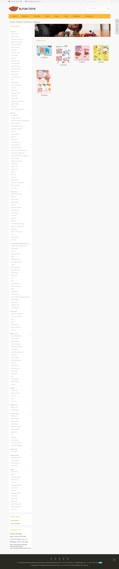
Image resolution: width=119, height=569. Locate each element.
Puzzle (13, 265)
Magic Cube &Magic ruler (18, 246)
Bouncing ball (15, 284)
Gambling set (15, 300)
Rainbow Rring (15, 270)
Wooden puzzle (15, 477)
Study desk (14, 302)
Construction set (16, 85)
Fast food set (15, 134)
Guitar (13, 322)
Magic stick (14, 180)
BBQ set (13, 137)
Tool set (13, 88)
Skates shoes (15, 382)
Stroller (13, 205)
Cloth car (14, 216)
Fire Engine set (15, 93)
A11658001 (44, 57)
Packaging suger (16, 485)
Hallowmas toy (15, 463)
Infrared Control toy (17, 39)
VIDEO (47, 16)
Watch (13, 474)
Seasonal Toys (14, 455)
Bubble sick (14, 421)
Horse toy (14, 177)
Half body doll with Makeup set (20, 121)
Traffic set (14, 96)
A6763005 (63, 65)
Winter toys (13, 449)
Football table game (17, 352)
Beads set (14, 140)
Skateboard (14, 410)
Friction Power (15, 47)
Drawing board (15, 254)
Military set (14, 99)
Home (15, 16)
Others (12, 469)
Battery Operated (16, 42)
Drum (13, 319)
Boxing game (15, 357)
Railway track (15, 72)
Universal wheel (15, 45)
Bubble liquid (15, 429)
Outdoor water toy (16, 443)
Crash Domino (15, 294)
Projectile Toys (15, 61)
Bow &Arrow (14, 366)
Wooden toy (14, 480)
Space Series (15, 104)
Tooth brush (14, 488)
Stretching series (16, 504)
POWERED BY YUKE (79, 565)
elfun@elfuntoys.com (33, 1)
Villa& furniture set (16, 161)
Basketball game (16, 336)
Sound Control (15, 69)
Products (37, 16)
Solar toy (13, 509)
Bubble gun (36, 22)
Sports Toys (13, 334)
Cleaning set (15, 158)
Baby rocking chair (16, 232)
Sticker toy (14, 501)
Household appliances (18, 153)
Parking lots (14, 74)
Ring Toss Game (16, 286)
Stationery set (15, 305)
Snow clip (14, 452)
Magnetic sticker (16, 493)
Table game (14, 249)
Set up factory (15, 521)
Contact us (89, 16)
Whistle (13, 221)
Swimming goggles (17, 446)
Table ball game (16, 360)
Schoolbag (14, 308)
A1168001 (82, 62)
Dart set (13, 363)
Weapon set (14, 82)
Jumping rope (15, 368)
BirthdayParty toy (16, 458)
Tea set (13, 131)
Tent (12, 234)
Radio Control (15, 34)
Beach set (14, 432)
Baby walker (14, 202)
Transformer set (16, 77)
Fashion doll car (16, 118)
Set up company (15, 524)
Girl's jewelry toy (16, 145)
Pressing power (15, 64)
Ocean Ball (14, 237)
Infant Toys (13, 192)
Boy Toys (12, 32)
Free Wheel (14, 55)
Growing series (15, 507)
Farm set (13, 401)
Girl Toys (12, 113)
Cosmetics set (15, 142)
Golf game (14, 349)
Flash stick (14, 466)
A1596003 (44, 95)
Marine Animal (15, 393)
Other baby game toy (17, 224)
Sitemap (86, 565)
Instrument (13, 312)
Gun (12, 80)
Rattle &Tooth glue (16, 194)
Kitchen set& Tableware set (19, 150)
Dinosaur (14, 396)
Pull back (14, 50)
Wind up (13, 58)
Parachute (14, 499)
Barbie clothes (15, 123)
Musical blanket (16, 327)
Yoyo (12, 281)
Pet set (13, 172)
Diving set (14, 374)
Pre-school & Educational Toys (19, 244)
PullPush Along (15, 66)
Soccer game (15, 339)
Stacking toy (15, 273)
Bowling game (15, 341)
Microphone (14, 325)
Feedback (76, 16)
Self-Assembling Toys (17, 109)
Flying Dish (14, 371)
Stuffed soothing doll (17, 226)
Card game (14, 292)
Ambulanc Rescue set (17, 101)
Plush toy (14, 188)
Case (66, 16)
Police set (14, 90)
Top (12, 278)
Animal (12, 388)
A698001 (101, 62)
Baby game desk (16, 208)
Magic (13, 289)
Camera (13, 482)
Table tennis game (16, 347)
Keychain (14, 490)
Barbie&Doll (14, 115)
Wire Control (15, 37)
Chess (13, 251)
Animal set (14, 390)
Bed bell (13, 197)
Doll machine (15, 185)
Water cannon (15, 419)
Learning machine (16, 262)
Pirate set (14, 107)
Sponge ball (14, 379)
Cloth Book (14, 213)
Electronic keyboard (17, 314)
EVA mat (13, 240)
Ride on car (13, 405)
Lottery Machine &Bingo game (20, 297)
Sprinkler (13, 437)
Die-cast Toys (15, 53)
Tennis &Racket (15, 344)
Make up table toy (16, 148)
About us (25, 16)
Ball (12, 376)
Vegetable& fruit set (17, 126)
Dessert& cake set (16, 129)
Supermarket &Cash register (19, 156)
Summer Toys (27, 22)
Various (13, 330)
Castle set (14, 164)
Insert (12, 398)
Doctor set (14, 166)
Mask (12, 257)
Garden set (14, 169)
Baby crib (14, 229)
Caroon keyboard (16, 316)
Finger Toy (14, 275)
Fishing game (15, 267)
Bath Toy (13, 218)
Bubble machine (16, 427)
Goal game (14, 355)
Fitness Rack (14, 199)
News (57, 16)
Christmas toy (15, 460)
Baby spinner (15, 210)
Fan (12, 435)
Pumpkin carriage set (17, 183)
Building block (15, 259)
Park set (13, 175)
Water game (15, 440)
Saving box (14, 496)
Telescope (14, 472)
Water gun (14, 416)
